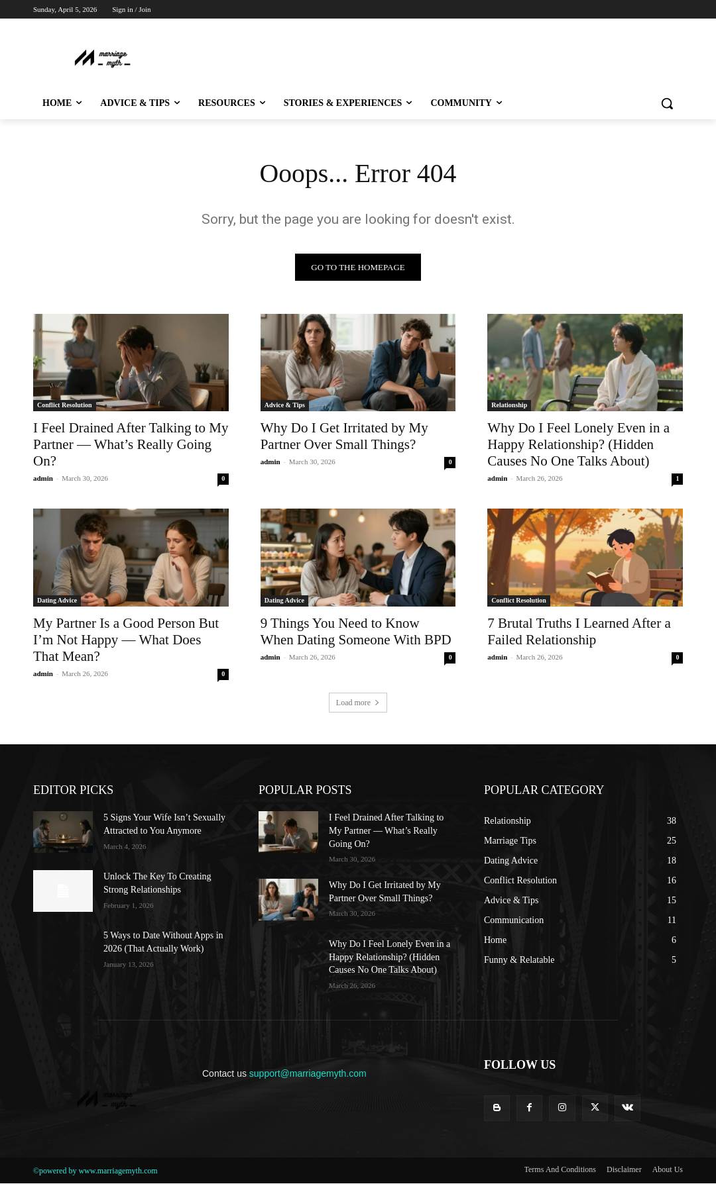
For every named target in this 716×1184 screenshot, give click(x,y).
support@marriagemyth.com (308, 1073)
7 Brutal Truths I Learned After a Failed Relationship (578, 631)
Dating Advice (57, 600)
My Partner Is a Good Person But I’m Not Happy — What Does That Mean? (126, 639)
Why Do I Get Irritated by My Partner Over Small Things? (344, 436)
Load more (358, 703)
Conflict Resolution (64, 405)
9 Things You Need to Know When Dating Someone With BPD (356, 631)
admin (43, 479)
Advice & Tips (285, 405)
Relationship (509, 405)
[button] (667, 103)
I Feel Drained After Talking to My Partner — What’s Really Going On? (130, 444)
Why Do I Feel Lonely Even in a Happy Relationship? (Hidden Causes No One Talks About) (578, 444)
